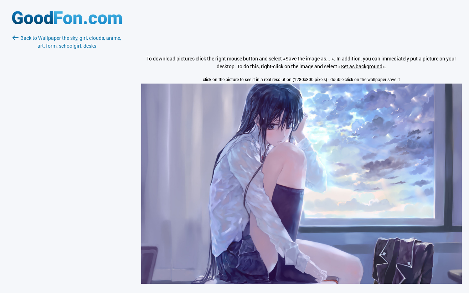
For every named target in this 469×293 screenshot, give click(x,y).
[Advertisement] (67, 134)
